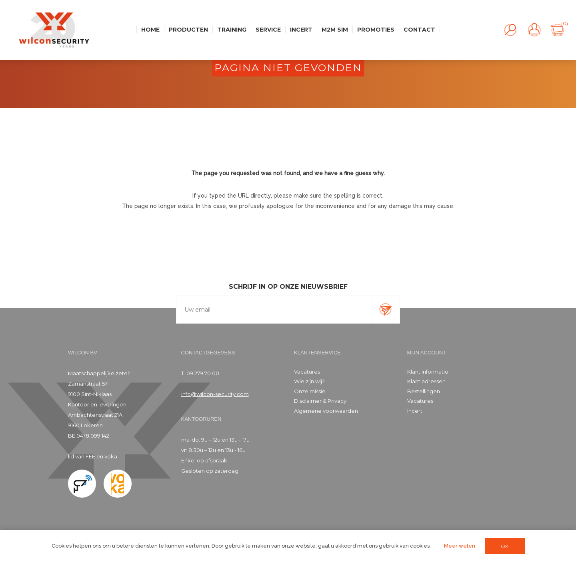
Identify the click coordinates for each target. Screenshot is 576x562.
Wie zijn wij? (309, 381)
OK (504, 546)
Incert (414, 411)
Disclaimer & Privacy (320, 401)
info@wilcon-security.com (215, 394)
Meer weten (459, 546)
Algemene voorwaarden (326, 411)
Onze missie (310, 391)
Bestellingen (423, 391)
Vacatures (307, 371)
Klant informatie (427, 371)
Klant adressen (426, 381)
